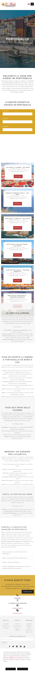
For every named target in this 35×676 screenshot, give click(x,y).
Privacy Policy (29, 632)
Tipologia (6, 110)
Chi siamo (5, 624)
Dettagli (18, 238)
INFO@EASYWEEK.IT (17, 608)
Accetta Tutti (10, 669)
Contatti (17, 624)
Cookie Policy (29, 629)
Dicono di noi (5, 626)
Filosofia (6, 628)
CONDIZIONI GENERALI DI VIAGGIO (29, 625)
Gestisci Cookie (22, 669)
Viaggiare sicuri (17, 626)
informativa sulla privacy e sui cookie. (12, 657)
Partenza (5, 126)
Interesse (5, 118)
